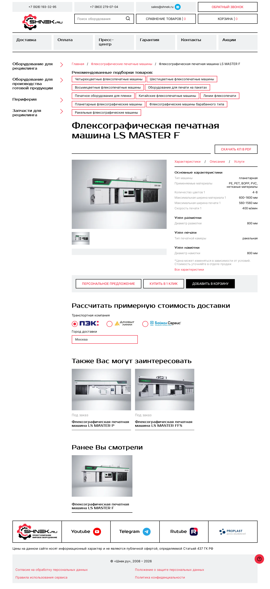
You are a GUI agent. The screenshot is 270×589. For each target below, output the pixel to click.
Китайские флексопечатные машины (167, 96)
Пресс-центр (106, 42)
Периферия (24, 99)
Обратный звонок (228, 7)
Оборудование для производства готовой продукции (32, 84)
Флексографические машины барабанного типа (186, 104)
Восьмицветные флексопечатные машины (108, 87)
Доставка (26, 40)
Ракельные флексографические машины (106, 112)
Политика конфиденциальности (160, 577)
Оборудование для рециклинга (32, 66)
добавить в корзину (210, 284)
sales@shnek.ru (162, 6)
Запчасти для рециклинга (26, 113)
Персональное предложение (108, 284)
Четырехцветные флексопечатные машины (109, 79)
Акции (229, 40)
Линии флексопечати (219, 96)
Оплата (65, 40)
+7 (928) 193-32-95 (42, 6)
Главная (78, 64)
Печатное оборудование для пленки (103, 96)
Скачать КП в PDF (236, 149)
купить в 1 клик (164, 284)
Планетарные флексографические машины (108, 104)
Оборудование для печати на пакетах (177, 87)
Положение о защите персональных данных (169, 569)
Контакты (191, 40)
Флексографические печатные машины (121, 64)
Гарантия (149, 40)
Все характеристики (189, 269)
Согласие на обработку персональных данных (51, 569)
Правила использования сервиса (41, 577)
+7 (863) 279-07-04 (104, 6)
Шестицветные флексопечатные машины (182, 79)
